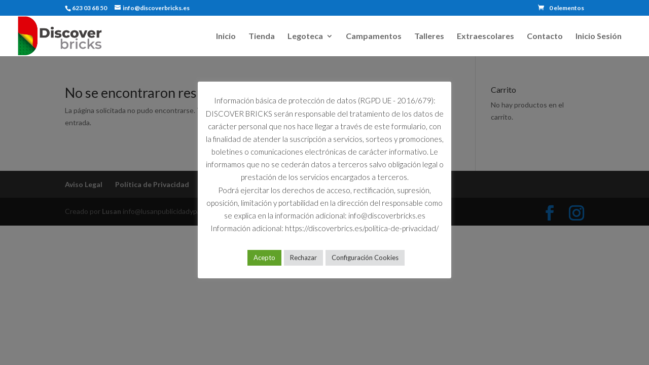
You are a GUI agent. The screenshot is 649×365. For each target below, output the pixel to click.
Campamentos (374, 36)
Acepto (264, 257)
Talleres (429, 36)
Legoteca (305, 36)
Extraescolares (485, 36)
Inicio (226, 36)
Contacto (545, 36)
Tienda (261, 36)
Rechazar (303, 257)
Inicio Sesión (598, 36)
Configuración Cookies (365, 257)
